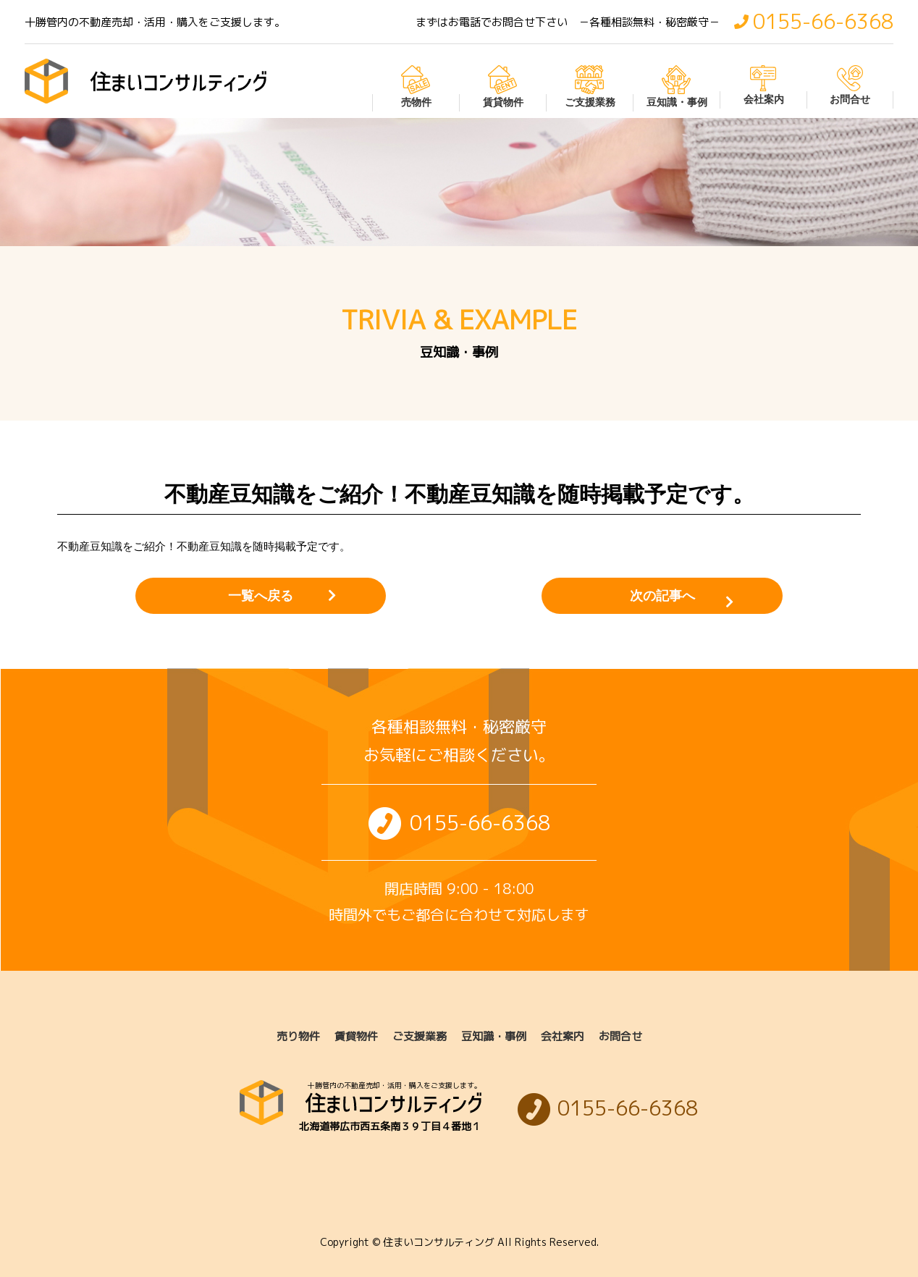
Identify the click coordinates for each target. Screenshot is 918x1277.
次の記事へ (660, 595)
